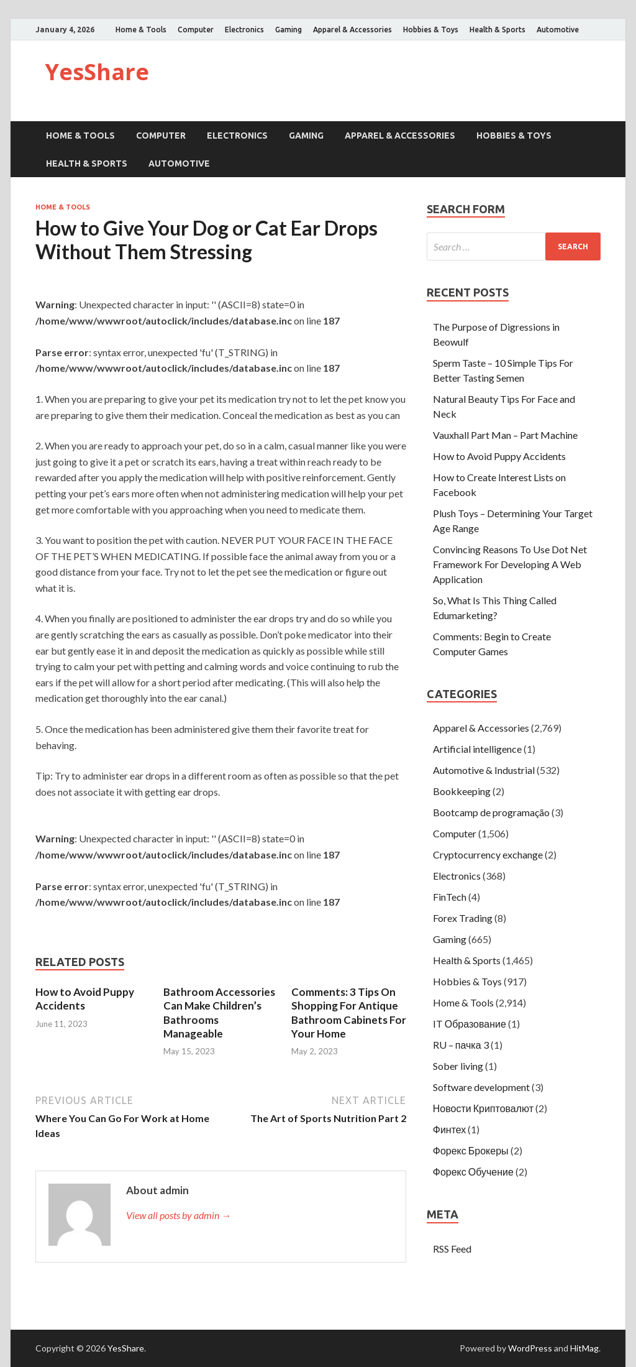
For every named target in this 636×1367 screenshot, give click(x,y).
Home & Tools (141, 29)
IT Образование (469, 1023)
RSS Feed (452, 1248)
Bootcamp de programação (491, 812)
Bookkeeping (462, 791)
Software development (481, 1087)
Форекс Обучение (473, 1171)
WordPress (530, 1348)
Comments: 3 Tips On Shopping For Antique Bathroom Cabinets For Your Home (348, 1012)
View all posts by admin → (178, 1215)
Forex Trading (463, 918)
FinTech (449, 897)
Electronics (244, 29)
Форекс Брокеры (471, 1150)
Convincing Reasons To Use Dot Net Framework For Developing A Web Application (510, 564)
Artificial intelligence (477, 749)
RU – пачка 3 (461, 1045)
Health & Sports (497, 29)
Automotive (558, 29)
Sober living (458, 1066)
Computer (196, 29)
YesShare (97, 72)
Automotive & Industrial (484, 770)
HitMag (584, 1348)
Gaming (288, 29)
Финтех (449, 1129)
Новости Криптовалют (483, 1108)
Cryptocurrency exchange (488, 854)
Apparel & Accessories (352, 29)
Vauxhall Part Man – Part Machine (505, 435)
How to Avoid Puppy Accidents (84, 998)
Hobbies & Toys (430, 29)
